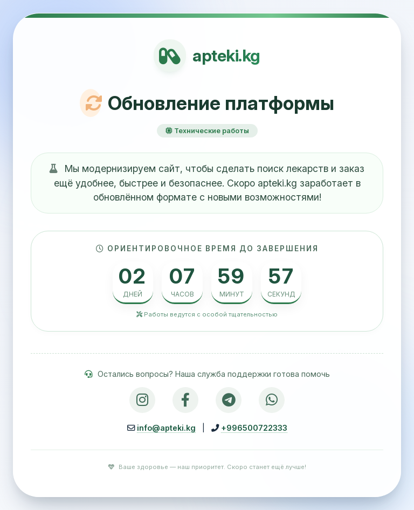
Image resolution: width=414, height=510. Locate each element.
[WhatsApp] (272, 400)
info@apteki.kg (166, 427)
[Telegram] (229, 400)
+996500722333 (254, 427)
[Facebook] (185, 400)
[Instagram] (142, 400)
